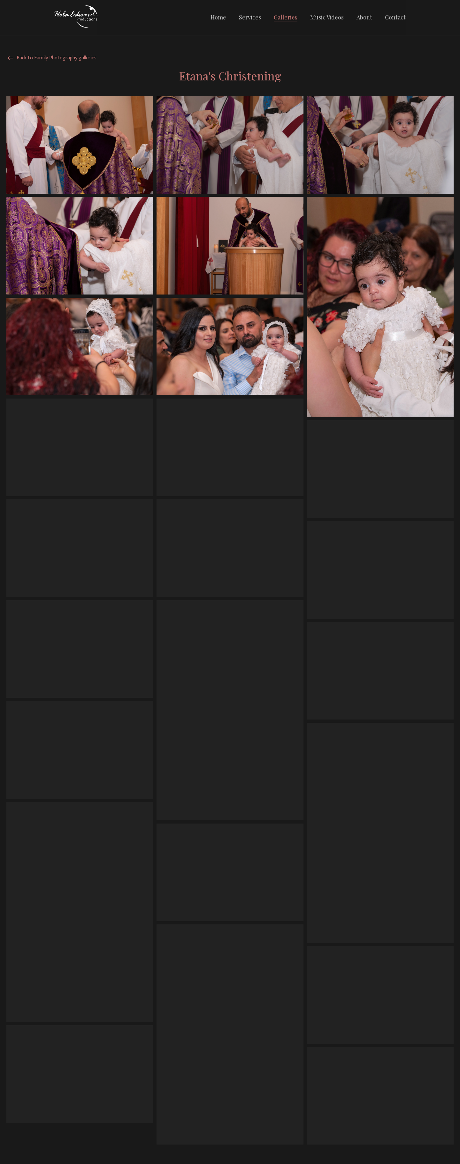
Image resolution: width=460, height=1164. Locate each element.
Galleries (285, 17)
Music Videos (327, 17)
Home (218, 17)
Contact (395, 17)
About (364, 17)
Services (250, 17)
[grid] (230, 622)
